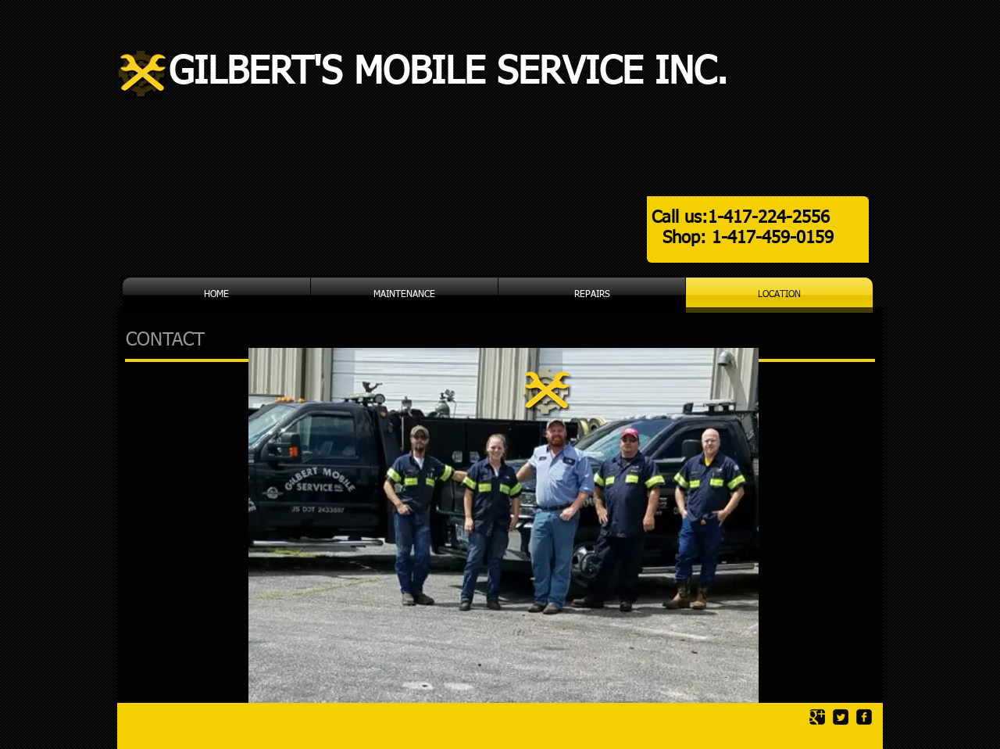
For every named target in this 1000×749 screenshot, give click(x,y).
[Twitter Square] (840, 717)
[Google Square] (817, 717)
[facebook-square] (864, 717)
